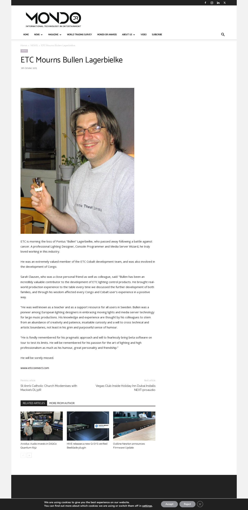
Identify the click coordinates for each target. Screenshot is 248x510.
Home (24, 45)
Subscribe (157, 34)
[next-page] (29, 455)
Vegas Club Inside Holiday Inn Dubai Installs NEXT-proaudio (125, 388)
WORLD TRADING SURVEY (79, 34)
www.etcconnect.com (35, 368)
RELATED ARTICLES (34, 403)
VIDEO (143, 34)
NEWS (38, 34)
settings (143, 505)
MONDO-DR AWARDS (107, 34)
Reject (188, 504)
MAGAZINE (54, 34)
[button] (222, 35)
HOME (26, 34)
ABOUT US (128, 34)
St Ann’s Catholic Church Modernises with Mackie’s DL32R (49, 388)
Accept (167, 504)
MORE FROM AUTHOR (62, 403)
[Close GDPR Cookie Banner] (203, 503)
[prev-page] (23, 455)
